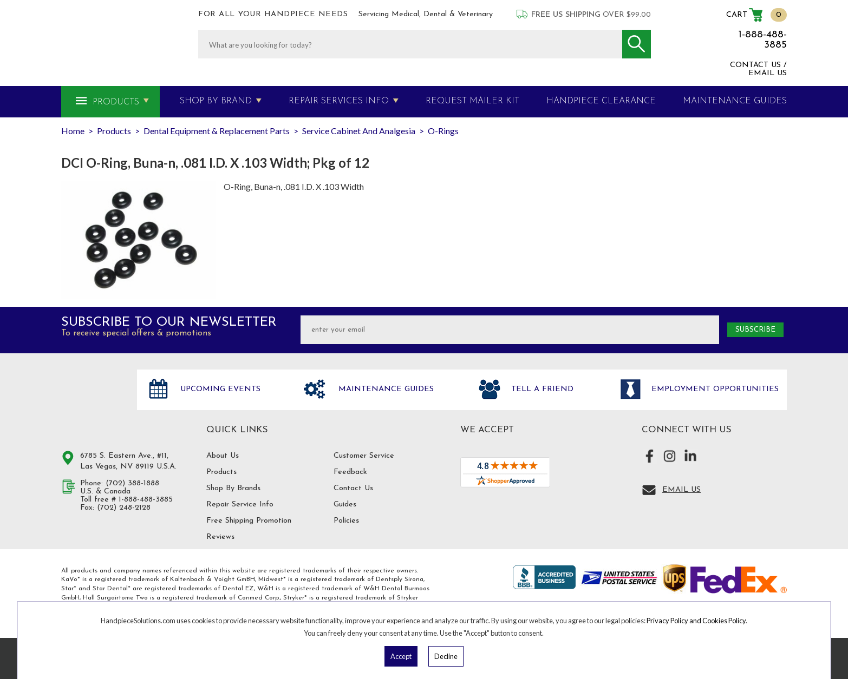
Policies (346, 521)
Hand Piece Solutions (92, 401)
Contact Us (353, 488)
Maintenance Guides (385, 389)
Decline (446, 656)
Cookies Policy (724, 620)
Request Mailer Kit (472, 101)
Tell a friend (540, 389)
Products (116, 102)
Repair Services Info (339, 101)
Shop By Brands (233, 488)
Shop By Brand (216, 101)
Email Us (681, 490)
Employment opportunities (714, 389)
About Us (222, 456)
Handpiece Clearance (601, 101)
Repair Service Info (239, 504)
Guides (345, 504)
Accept (401, 656)
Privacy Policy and (674, 620)
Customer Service (364, 456)
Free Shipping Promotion (248, 521)
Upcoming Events (219, 389)
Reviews (220, 537)
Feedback (350, 472)
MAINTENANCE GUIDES (735, 101)
